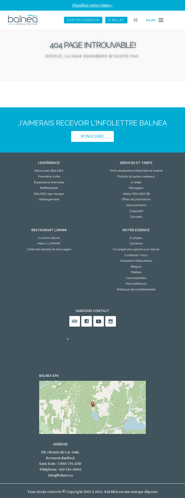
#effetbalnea (49, 188)
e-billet (116, 20)
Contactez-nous (136, 255)
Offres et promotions (136, 199)
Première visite (49, 176)
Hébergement (49, 199)
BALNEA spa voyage (49, 194)
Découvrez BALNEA (48, 170)
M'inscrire (92, 136)
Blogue (136, 266)
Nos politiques (136, 283)
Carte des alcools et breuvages (49, 249)
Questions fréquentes (136, 261)
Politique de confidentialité (136, 289)
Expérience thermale (49, 182)
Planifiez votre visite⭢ (92, 5)
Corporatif (136, 211)
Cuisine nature (49, 238)
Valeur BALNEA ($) (136, 194)
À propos (136, 238)
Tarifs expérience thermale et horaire (136, 170)
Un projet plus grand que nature (136, 249)
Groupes (136, 216)
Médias (136, 272)
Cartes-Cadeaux (83, 20)
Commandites (136, 278)
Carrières (136, 243)
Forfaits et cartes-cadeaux (136, 176)
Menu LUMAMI (49, 243)
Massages (136, 188)
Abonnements (136, 205)
